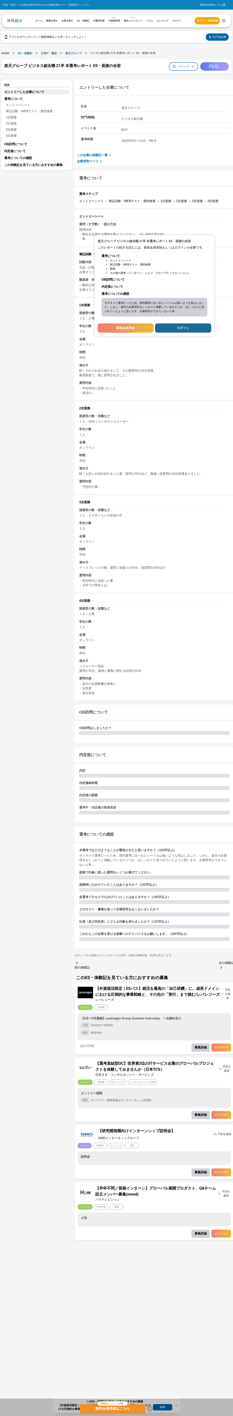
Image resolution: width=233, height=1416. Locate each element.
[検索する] (223, 20)
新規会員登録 (125, 328)
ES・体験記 (25, 53)
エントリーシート (18, 105)
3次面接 (11, 129)
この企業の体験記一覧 (94, 155)
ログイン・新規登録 (207, 20)
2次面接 (11, 123)
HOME (5, 53)
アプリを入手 (217, 37)
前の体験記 (82, 965)
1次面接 (11, 117)
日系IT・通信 (49, 53)
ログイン (183, 328)
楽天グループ (73, 53)
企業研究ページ (90, 161)
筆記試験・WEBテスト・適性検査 (29, 111)
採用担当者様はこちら (211, 4)
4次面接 (11, 135)
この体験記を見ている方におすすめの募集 (33, 165)
